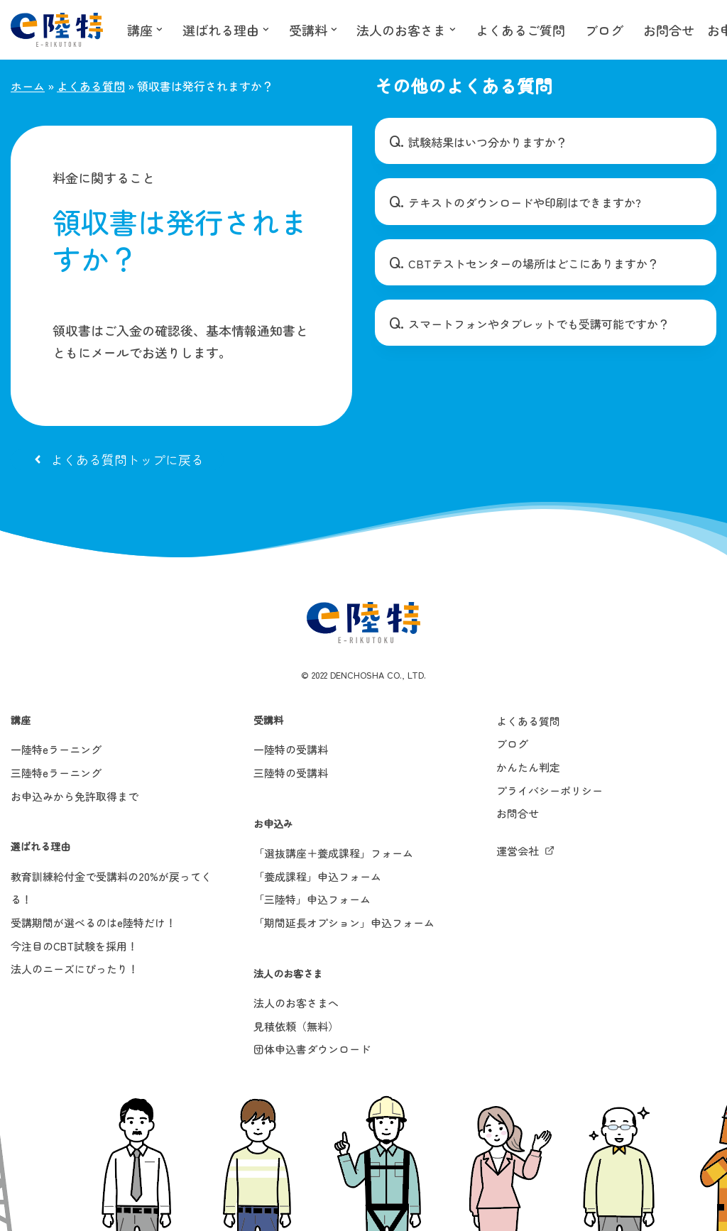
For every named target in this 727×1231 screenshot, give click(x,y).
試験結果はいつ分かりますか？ (487, 142)
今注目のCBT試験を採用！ (74, 946)
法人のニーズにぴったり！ (74, 970)
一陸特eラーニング (56, 750)
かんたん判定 (528, 768)
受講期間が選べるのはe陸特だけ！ (93, 924)
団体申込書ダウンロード (312, 1050)
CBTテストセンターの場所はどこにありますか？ (533, 263)
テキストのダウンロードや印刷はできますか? (524, 203)
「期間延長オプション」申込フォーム (343, 924)
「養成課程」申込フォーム (317, 877)
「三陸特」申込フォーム (312, 900)
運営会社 (517, 852)
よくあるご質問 (521, 30)
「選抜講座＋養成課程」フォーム (333, 854)
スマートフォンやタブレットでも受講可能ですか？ (538, 323)
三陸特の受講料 (290, 774)
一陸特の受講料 (290, 750)
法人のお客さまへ (296, 1004)
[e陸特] (57, 30)
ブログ (605, 30)
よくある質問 (91, 85)
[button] (159, 29)
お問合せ (669, 30)
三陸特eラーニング (56, 774)
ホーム (28, 85)
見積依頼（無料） (296, 1026)
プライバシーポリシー (549, 791)
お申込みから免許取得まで (74, 796)
